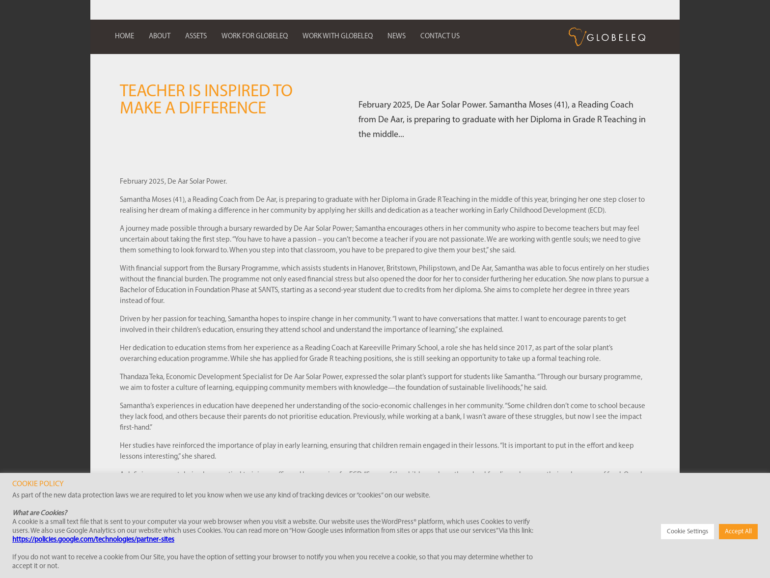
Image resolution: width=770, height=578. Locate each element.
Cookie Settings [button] (687, 531)
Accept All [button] (738, 531)
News (396, 36)
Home (124, 36)
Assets (196, 36)
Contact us (440, 36)
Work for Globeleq (254, 36)
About (159, 36)
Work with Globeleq (337, 36)
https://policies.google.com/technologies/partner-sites (93, 540)
